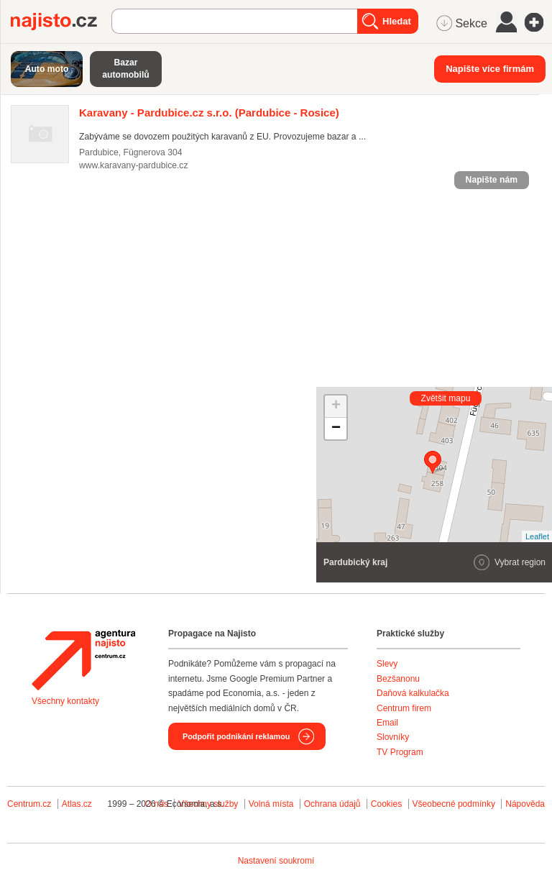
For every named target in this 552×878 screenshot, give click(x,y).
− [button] (336, 428)
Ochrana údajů (332, 804)
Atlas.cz (77, 804)
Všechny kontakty (65, 701)
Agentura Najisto (83, 660)
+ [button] (336, 406)
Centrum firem (404, 708)
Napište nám (492, 180)
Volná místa (271, 804)
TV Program (400, 752)
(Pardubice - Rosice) (209, 112)
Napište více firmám (490, 68)
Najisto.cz (61, 21)
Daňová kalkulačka (413, 693)
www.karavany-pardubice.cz (133, 165)
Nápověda (525, 804)
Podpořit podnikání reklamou (236, 736)
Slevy (387, 664)
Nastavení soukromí (276, 861)
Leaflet (537, 536)
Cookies (386, 804)
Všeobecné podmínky (454, 804)
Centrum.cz (29, 804)
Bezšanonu (398, 679)
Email (387, 723)
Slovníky (393, 737)
